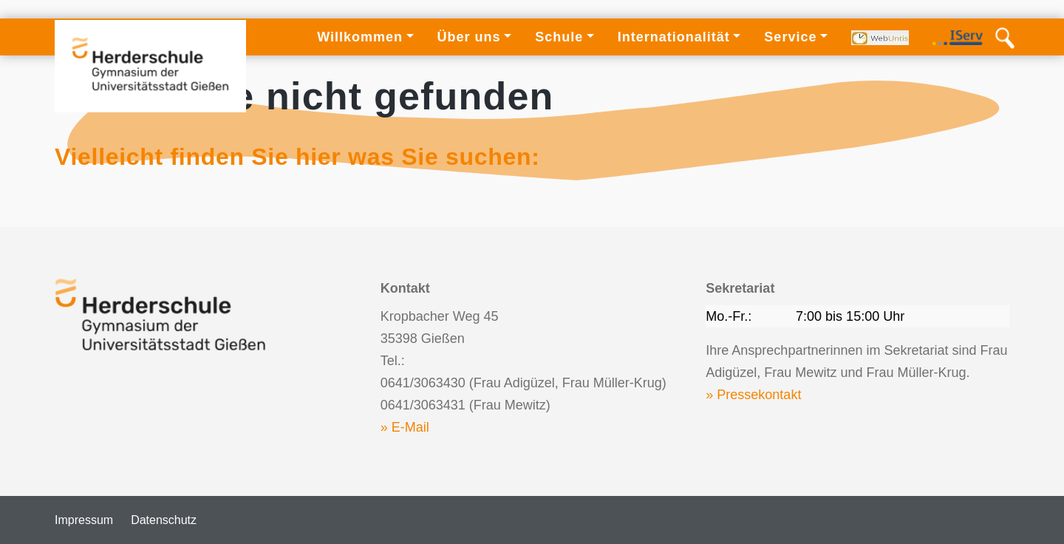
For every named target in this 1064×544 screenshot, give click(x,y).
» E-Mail (405, 427)
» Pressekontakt (753, 394)
